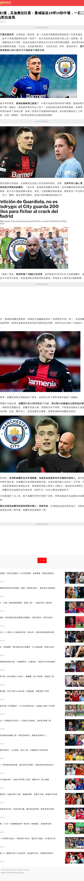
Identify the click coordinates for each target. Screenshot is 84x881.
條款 (15, 872)
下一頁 (42, 560)
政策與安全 (10, 872)
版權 (22, 872)
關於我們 (4, 872)
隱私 (19, 872)
